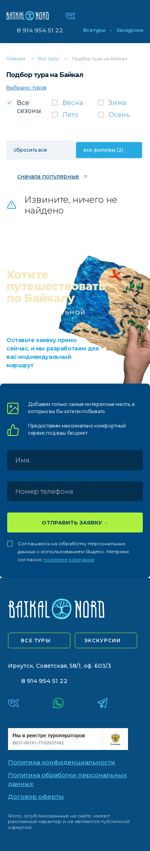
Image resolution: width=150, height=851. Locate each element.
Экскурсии (129, 30)
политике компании (68, 559)
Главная (15, 58)
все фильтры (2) (103, 150)
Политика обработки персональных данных (67, 779)
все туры (36, 640)
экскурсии (102, 640)
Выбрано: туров (26, 88)
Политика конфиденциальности (61, 762)
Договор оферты (36, 796)
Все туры (94, 30)
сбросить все (30, 150)
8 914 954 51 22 (40, 30)
